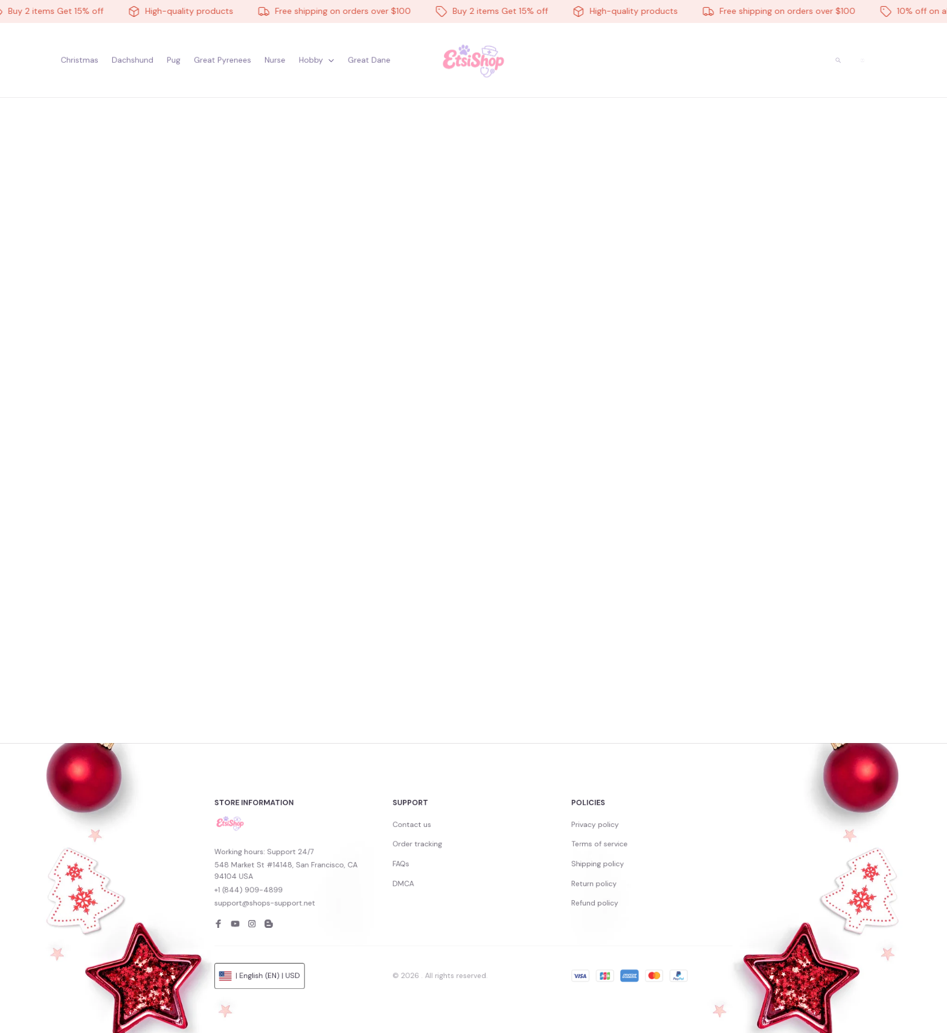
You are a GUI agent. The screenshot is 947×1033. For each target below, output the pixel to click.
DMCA (435, 887)
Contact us (439, 855)
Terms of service (543, 866)
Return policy (540, 887)
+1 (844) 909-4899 (349, 891)
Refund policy (540, 898)
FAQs (433, 877)
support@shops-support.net (358, 898)
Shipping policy (541, 877)
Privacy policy (540, 855)
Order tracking (442, 866)
